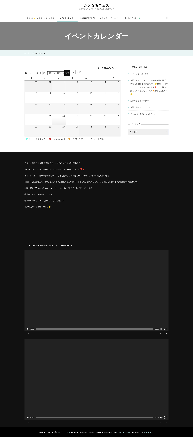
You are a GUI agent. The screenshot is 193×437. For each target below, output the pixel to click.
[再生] (27, 331)
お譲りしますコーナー (139, 100)
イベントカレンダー (67, 18)
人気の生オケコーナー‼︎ (140, 107)
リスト (30, 73)
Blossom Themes (123, 432)
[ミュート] (161, 331)
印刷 (102, 139)
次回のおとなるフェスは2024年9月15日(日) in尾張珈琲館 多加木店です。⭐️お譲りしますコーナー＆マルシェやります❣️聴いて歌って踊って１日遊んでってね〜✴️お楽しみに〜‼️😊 (149, 87)
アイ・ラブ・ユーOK (139, 74)
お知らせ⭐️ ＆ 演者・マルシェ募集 (40, 18)
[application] (96, 290)
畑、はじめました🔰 (133, 18)
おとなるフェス (96, 5)
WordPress (148, 432)
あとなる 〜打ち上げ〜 (109, 18)
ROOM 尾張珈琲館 (87, 18)
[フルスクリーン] (165, 331)
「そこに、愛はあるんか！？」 (143, 113)
